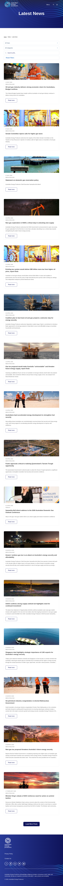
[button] (53, 4)
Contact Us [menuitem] (8, 858)
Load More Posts (31, 824)
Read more (11, 100)
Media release (10, 84)
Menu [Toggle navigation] (48, 4)
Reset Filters (10, 58)
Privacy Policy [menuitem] (9, 853)
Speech (8, 507)
